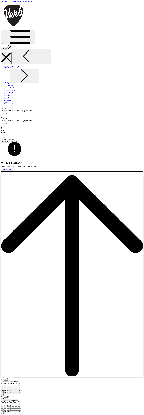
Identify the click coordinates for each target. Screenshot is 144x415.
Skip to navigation (6, 1)
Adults (3, 132)
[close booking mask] (10, 46)
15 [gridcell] (19, 389)
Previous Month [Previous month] (5, 381)
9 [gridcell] (1, 389)
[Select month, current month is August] (9, 378)
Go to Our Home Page (7, 169)
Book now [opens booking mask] (4, 48)
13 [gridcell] (13, 389)
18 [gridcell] (8, 391)
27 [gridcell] (13, 392)
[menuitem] (12, 66)
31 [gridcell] (5, 394)
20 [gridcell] (13, 391)
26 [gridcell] (10, 392)
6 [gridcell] (13, 387)
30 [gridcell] (2, 394)
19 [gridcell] (10, 391)
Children (3, 135)
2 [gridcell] (1, 387)
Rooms (3, 129)
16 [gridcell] (2, 391)
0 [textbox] (4, 137)
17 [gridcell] (5, 391)
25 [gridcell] (8, 392)
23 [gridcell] (2, 392)
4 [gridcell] (7, 387)
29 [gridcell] (19, 392)
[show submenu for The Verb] (24, 76)
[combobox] (9, 114)
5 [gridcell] (10, 387)
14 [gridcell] (16, 389)
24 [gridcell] (5, 392)
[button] (72, 113)
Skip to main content (18, 1)
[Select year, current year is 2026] (6, 380)
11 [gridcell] (8, 389)
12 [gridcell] (10, 389)
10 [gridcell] (5, 389)
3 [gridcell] (4, 387)
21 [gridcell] (16, 391)
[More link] (18, 37)
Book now (9, 141)
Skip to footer (28, 1)
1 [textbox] (4, 130)
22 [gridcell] (19, 391)
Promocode (4, 139)
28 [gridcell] (16, 392)
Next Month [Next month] (14, 381)
